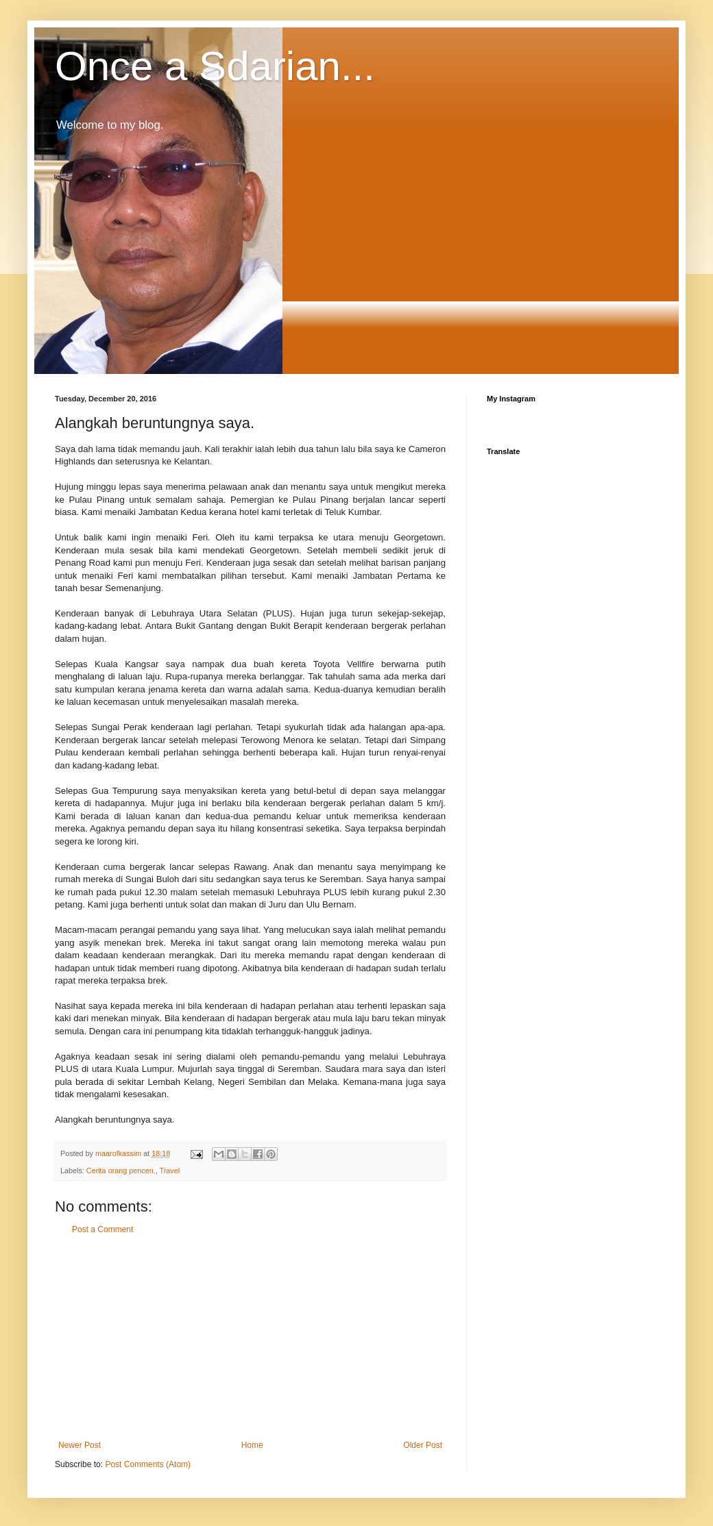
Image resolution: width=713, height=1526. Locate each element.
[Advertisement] (250, 1337)
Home (252, 1445)
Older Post (422, 1445)
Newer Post (79, 1445)
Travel (169, 1170)
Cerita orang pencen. (121, 1170)
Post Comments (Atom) (148, 1464)
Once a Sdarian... (215, 66)
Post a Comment (102, 1229)
